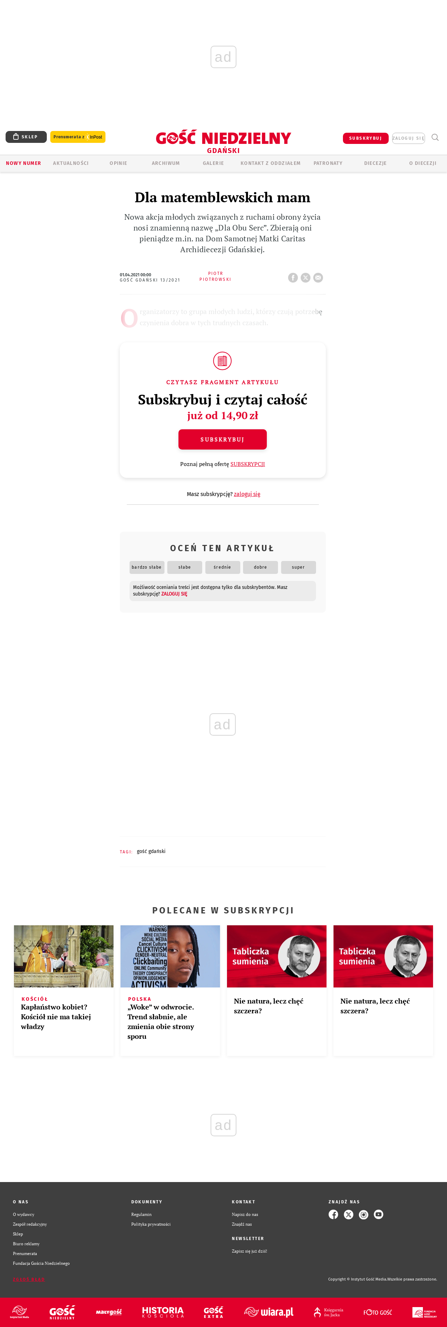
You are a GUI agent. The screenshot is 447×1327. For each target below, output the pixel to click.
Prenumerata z (77, 137)
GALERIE (213, 163)
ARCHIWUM (166, 163)
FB (294, 276)
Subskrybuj (222, 439)
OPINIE (118, 163)
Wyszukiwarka (434, 137)
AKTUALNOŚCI (71, 163)
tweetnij (307, 276)
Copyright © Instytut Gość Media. (357, 1279)
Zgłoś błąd (29, 1279)
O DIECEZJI (423, 163)
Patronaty (328, 163)
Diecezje (375, 163)
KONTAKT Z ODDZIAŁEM (271, 163)
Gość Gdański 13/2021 (150, 280)
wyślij (319, 276)
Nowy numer (23, 163)
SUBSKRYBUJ (365, 138)
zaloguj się (409, 138)
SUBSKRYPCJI (247, 464)
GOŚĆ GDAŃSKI (151, 851)
